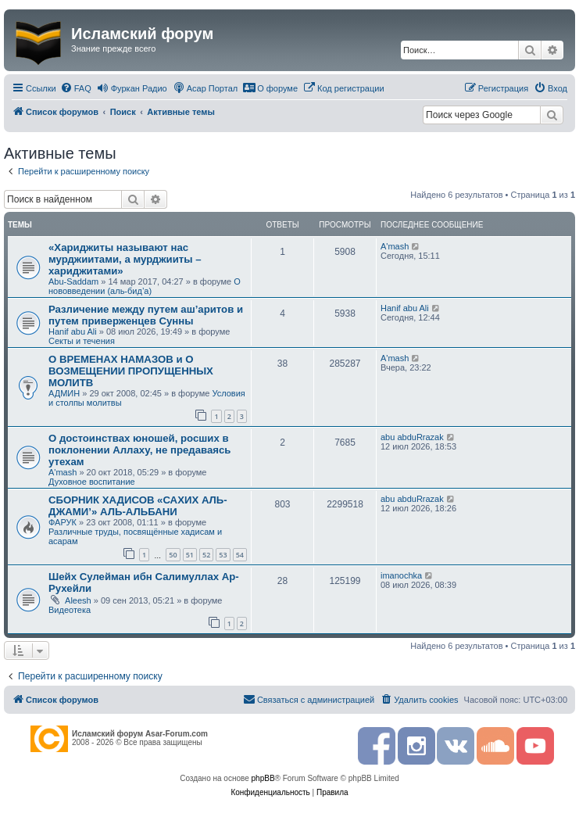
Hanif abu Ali (72, 331)
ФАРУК (62, 522)
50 (173, 555)
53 (223, 555)
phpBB (263, 778)
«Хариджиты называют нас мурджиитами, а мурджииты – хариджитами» (125, 259)
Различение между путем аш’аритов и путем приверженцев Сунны (145, 315)
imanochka (401, 575)
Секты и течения (81, 341)
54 (240, 555)
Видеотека (69, 610)
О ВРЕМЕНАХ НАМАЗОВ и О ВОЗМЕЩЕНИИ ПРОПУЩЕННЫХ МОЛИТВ (130, 371)
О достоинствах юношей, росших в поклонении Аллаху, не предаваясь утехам (139, 450)
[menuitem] (75, 88)
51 (190, 555)
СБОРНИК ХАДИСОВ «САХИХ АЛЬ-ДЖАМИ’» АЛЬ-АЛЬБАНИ (137, 506)
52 (206, 555)
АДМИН (64, 393)
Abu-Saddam (73, 281)
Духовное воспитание (91, 481)
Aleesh (78, 600)
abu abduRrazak (412, 437)
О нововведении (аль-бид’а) (144, 286)
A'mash (395, 246)
